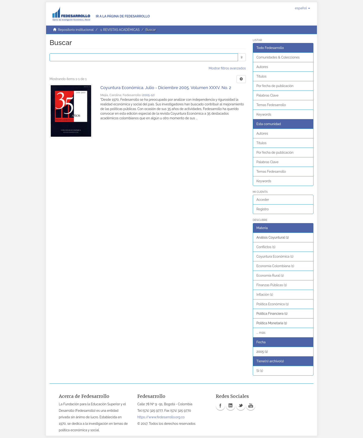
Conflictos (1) (266, 247)
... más (261, 332)
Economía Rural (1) (270, 275)
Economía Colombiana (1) (275, 266)
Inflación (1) (265, 294)
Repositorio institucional (76, 30)
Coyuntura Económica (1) (275, 256)
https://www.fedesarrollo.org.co (161, 417)
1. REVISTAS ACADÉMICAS (119, 30)
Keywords (264, 114)
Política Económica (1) (273, 304)
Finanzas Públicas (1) (272, 285)
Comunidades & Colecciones (278, 57)
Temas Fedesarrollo (271, 105)
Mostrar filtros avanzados (227, 68)
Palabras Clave (268, 95)
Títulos (261, 76)
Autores (262, 67)
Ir (242, 57)
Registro (263, 209)
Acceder (263, 199)
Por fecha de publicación (275, 86)
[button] (302, 8)
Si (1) (260, 371)
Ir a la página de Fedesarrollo (123, 16)
